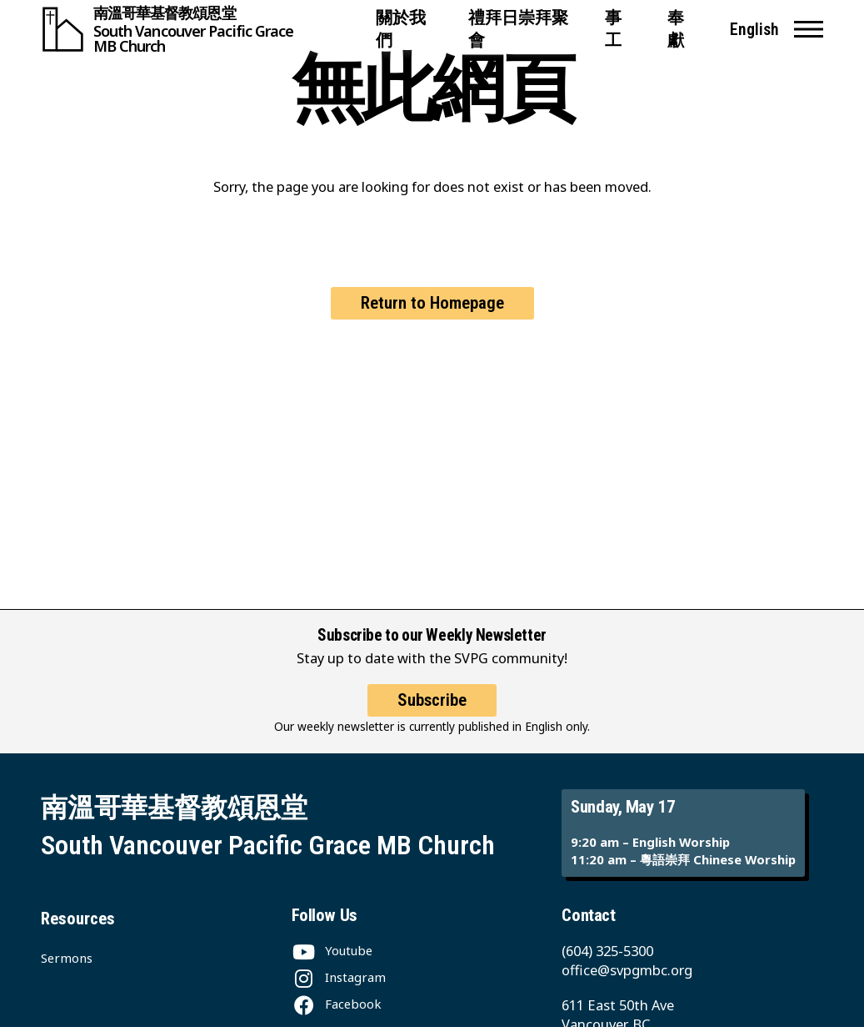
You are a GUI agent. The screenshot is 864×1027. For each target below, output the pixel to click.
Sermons (66, 957)
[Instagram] (339, 977)
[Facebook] (337, 1003)
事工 (613, 29)
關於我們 (401, 29)
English (754, 29)
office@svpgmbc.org (627, 969)
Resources (78, 919)
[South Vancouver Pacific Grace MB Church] (201, 29)
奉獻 (675, 29)
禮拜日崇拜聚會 (518, 29)
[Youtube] (332, 950)
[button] (808, 29)
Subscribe (432, 700)
